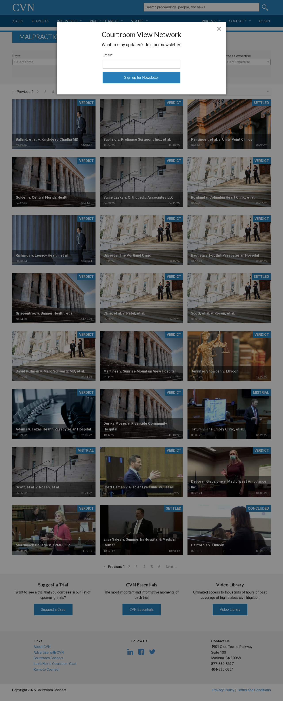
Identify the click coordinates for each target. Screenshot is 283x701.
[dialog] (141, 58)
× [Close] (219, 29)
